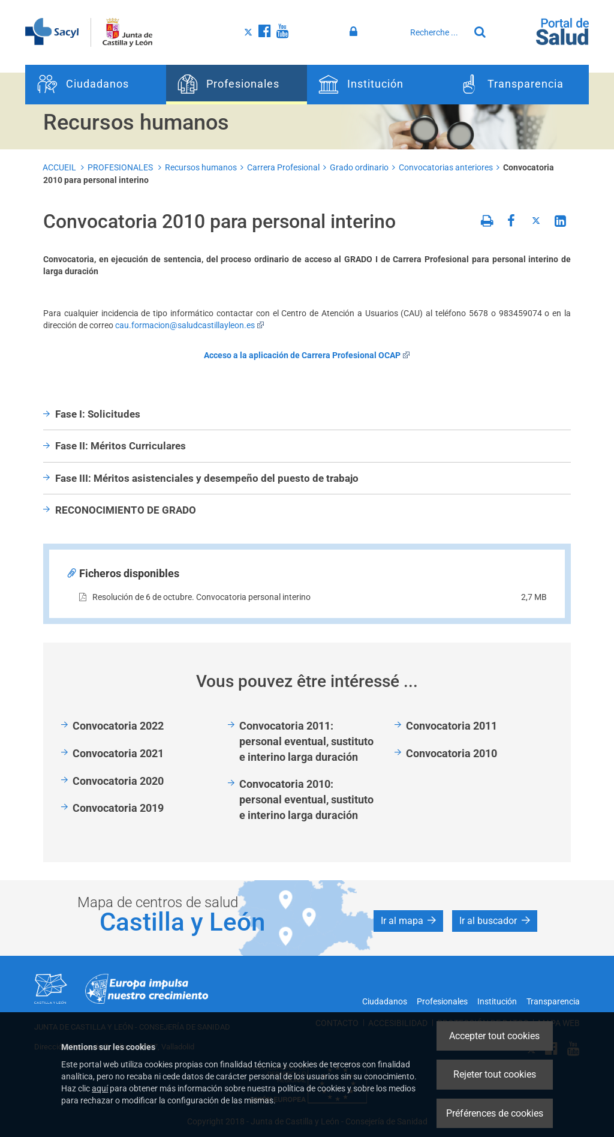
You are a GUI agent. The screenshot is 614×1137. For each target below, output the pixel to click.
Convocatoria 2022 (118, 725)
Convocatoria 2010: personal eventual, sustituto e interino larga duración (306, 799)
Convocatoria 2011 (451, 725)
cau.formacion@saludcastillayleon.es (189, 325)
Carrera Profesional (283, 167)
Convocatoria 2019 (118, 808)
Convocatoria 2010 (451, 753)
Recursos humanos (201, 167)
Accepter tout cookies (494, 1036)
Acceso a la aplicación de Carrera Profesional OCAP (307, 355)
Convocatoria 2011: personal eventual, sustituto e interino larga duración (306, 741)
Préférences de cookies (494, 1113)
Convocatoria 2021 (118, 753)
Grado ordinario (359, 167)
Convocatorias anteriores (446, 167)
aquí (100, 1088)
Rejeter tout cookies (494, 1074)
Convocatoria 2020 (118, 781)
